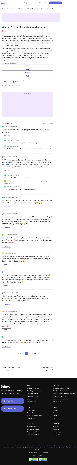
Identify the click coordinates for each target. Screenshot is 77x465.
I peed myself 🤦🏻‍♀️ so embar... (12, 367)
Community (10, 8)
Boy (27, 66)
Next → (35, 353)
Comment (18, 81)
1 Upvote (7, 227)
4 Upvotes (7, 135)
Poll (27, 76)
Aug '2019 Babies (20, 8)
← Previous (20, 353)
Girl (27, 69)
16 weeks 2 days (47, 367)
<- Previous (7, 370)
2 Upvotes (7, 206)
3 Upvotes (7, 81)
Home (3, 8)
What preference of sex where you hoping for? (40, 8)
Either (27, 73)
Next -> (47, 370)
